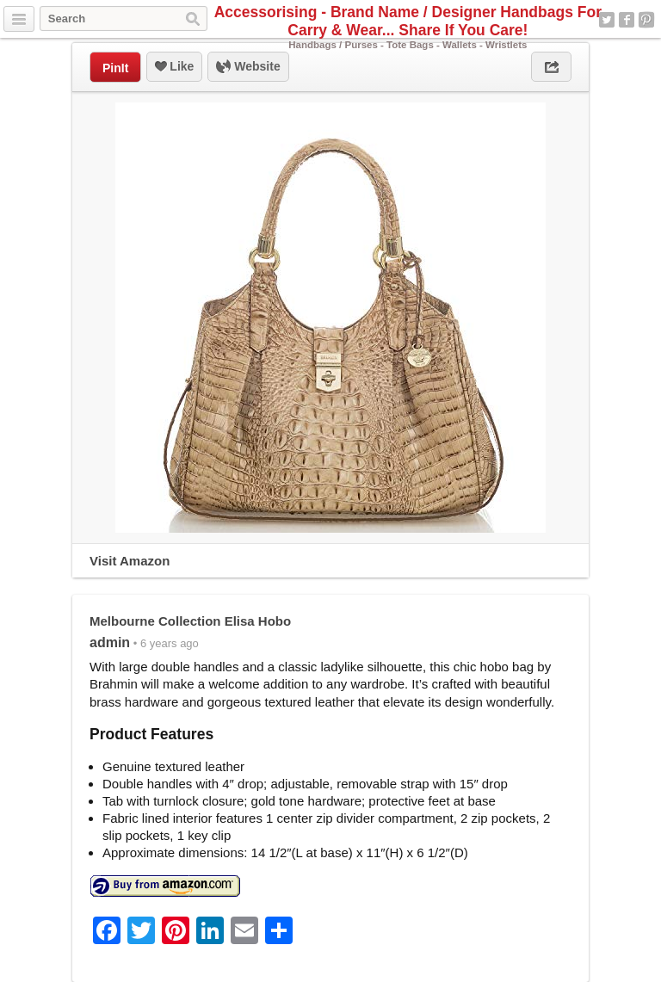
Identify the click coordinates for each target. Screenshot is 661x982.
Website (248, 67)
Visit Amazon (130, 560)
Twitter (606, 19)
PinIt (115, 68)
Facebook (626, 19)
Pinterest (646, 19)
